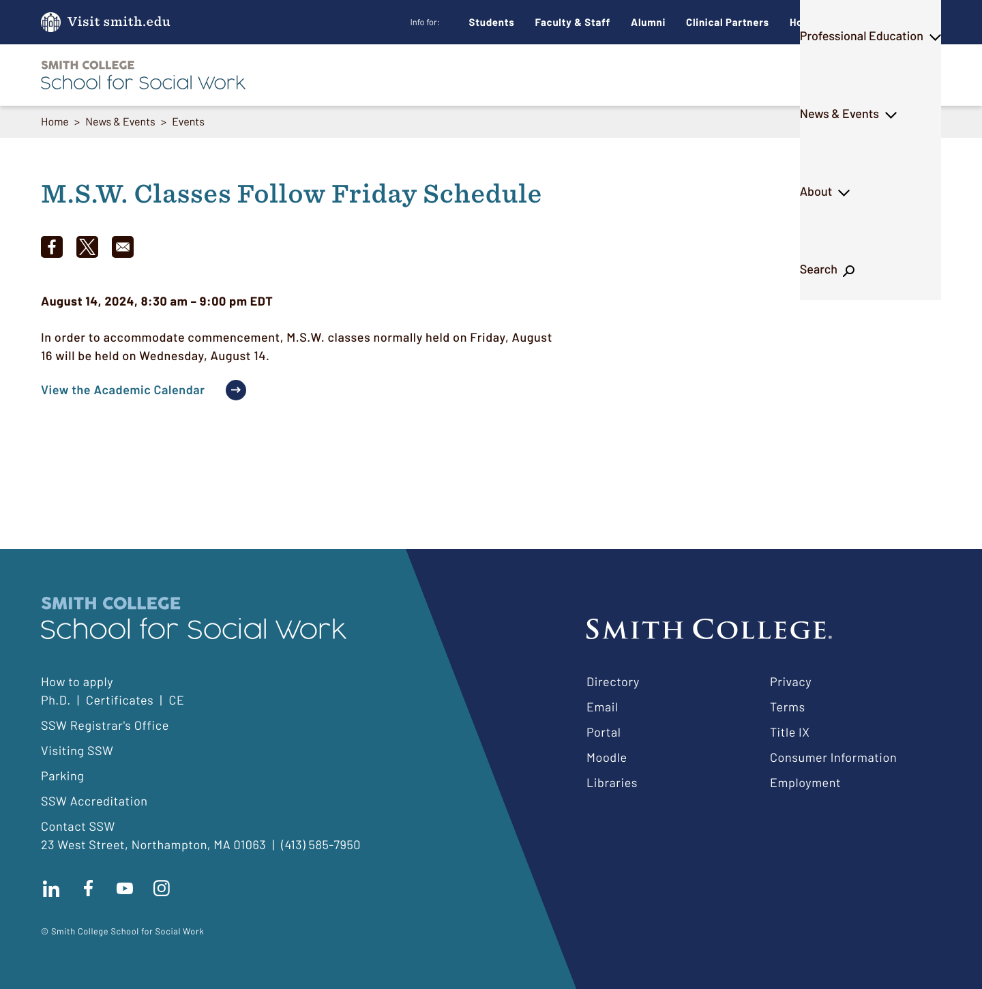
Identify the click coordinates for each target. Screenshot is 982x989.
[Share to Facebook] (52, 247)
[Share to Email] (123, 247)
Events (188, 121)
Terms (787, 706)
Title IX (790, 731)
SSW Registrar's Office (105, 725)
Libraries (612, 782)
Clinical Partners (727, 22)
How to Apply (822, 22)
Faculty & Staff (573, 22)
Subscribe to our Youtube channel (125, 888)
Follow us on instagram (161, 888)
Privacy (791, 681)
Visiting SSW (77, 750)
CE (176, 699)
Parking (63, 775)
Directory (613, 681)
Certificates (120, 699)
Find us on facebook (88, 888)
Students (492, 22)
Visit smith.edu (119, 22)
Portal (603, 731)
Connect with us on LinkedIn (51, 888)
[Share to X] (87, 247)
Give (896, 22)
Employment (805, 782)
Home (55, 121)
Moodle (606, 757)
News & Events (745, 74)
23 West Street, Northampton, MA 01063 (153, 844)
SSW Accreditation (94, 800)
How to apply (77, 681)
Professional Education (610, 74)
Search (904, 74)
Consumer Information (833, 757)
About (835, 74)
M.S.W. (433, 74)
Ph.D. (500, 74)
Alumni (648, 22)
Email (602, 706)
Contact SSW (78, 825)
